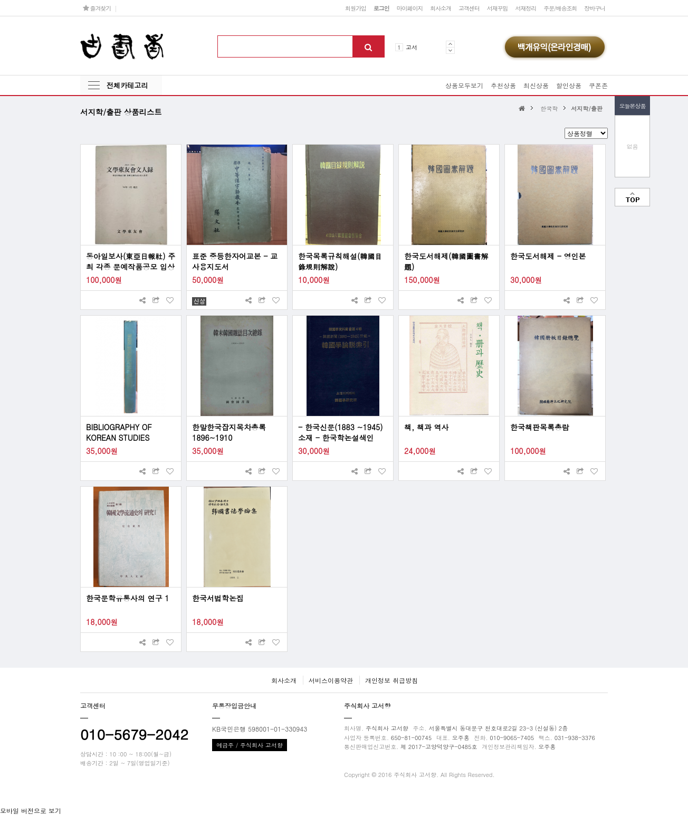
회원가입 (355, 8)
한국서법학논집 (218, 598)
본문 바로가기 (0, 0)
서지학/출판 (587, 108)
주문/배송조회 (560, 8)
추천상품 (503, 85)
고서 (411, 47)
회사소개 (440, 8)
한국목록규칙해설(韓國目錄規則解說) (340, 261)
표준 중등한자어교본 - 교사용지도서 (235, 261)
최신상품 (536, 85)
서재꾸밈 (497, 8)
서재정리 (525, 8)
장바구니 (594, 8)
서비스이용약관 (331, 680)
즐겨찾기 (97, 8)
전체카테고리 (127, 85)
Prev (450, 44)
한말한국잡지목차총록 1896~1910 (229, 432)
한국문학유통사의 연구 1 (127, 598)
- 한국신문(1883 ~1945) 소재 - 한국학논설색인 (340, 432)
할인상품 (568, 85)
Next (450, 50)
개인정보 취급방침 (391, 680)
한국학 (549, 108)
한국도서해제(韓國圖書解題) (446, 261)
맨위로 (632, 197)
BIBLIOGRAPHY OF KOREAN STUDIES (119, 432)
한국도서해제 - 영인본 (548, 256)
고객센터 (469, 8)
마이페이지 (410, 8)
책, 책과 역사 (426, 427)
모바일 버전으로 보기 (30, 810)
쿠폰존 (598, 85)
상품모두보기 (464, 85)
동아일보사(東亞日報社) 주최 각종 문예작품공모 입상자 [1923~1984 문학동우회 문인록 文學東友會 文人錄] (130, 261)
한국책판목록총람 (539, 427)
